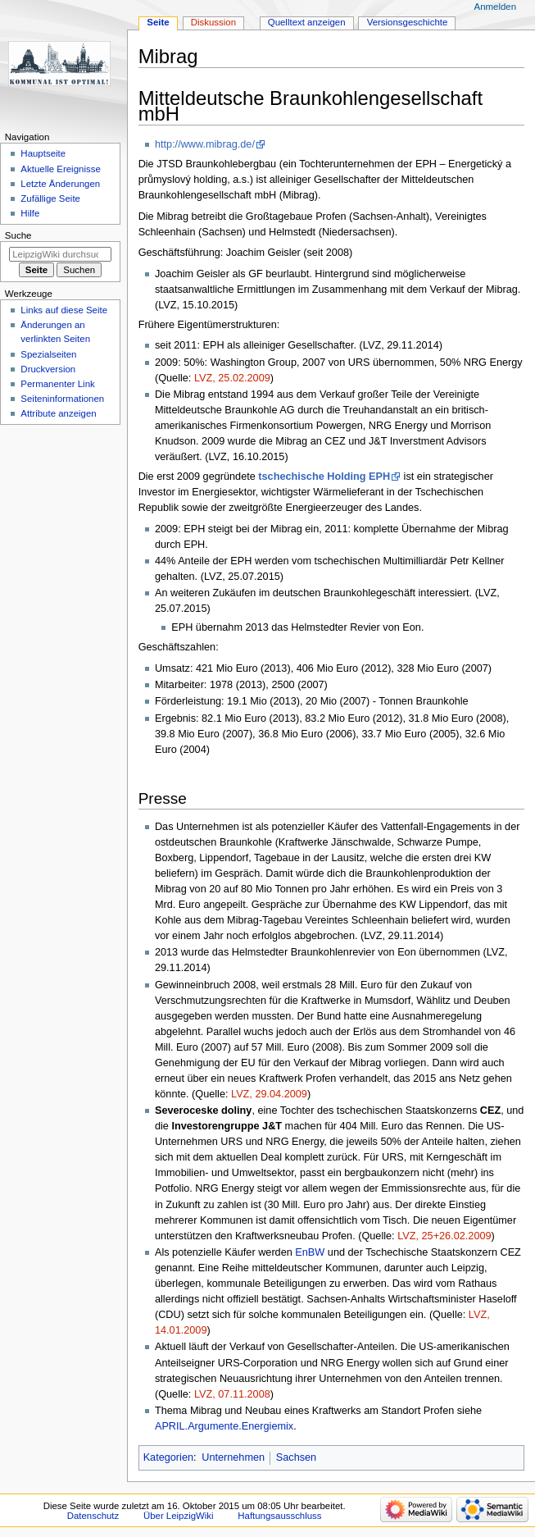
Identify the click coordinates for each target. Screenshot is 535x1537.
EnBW (309, 1252)
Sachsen (296, 1457)
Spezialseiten (48, 354)
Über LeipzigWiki (178, 1516)
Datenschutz (93, 1516)
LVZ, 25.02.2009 (232, 378)
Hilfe (29, 213)
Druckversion (47, 369)
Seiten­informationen (62, 399)
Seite (158, 22)
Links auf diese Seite (63, 310)
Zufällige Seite (50, 198)
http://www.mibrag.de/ (205, 144)
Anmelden (495, 6)
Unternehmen (233, 1457)
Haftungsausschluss (279, 1516)
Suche (18, 235)
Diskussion (213, 22)
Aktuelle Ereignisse (60, 169)
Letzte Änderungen (60, 184)
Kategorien (168, 1457)
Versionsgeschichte (407, 22)
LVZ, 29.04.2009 (269, 1094)
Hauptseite (43, 153)
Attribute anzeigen (58, 413)
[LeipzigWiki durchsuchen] (60, 254)
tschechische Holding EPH (324, 476)
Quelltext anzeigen (307, 22)
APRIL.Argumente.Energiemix (224, 1426)
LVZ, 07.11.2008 (232, 1394)
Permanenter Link (57, 384)
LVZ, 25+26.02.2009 (444, 1236)
